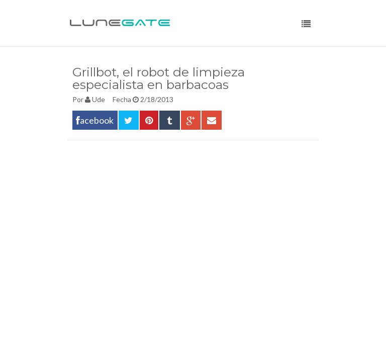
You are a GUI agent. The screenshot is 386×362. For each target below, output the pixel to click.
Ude (98, 99)
